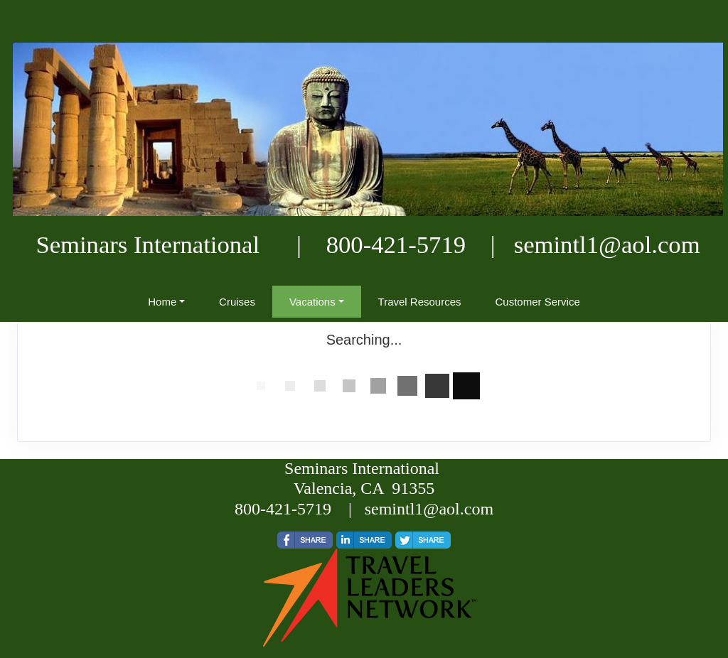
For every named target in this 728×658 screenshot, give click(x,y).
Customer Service (538, 302)
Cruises (237, 302)
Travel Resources (419, 302)
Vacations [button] (312, 302)
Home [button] (162, 302)
